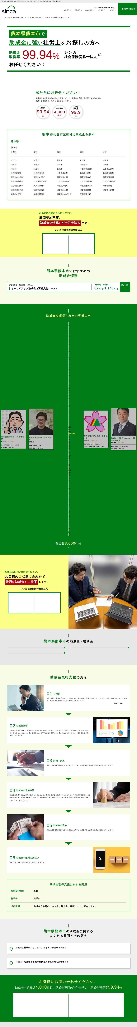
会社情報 (81, 993)
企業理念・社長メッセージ (87, 996)
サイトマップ (115, 1002)
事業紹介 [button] (77, 10)
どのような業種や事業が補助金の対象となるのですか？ (42, 869)
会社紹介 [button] (66, 10)
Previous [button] (4, 340)
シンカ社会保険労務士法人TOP (16, 17)
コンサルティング (47, 1005)
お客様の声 (101, 10)
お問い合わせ (115, 994)
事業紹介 (44, 994)
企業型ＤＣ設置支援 (47, 1008)
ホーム (43, 989)
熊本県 (47, 17)
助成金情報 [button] (89, 10)
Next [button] (133, 340)
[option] (68, 339)
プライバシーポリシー (118, 998)
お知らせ (113, 10)
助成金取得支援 (46, 997)
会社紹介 (81, 989)
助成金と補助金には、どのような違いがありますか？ (41, 855)
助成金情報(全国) (36, 17)
